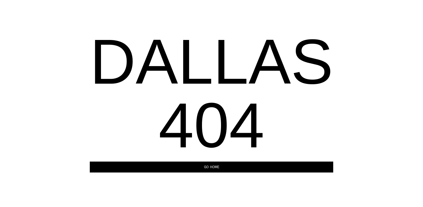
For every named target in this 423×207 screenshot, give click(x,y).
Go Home (211, 167)
